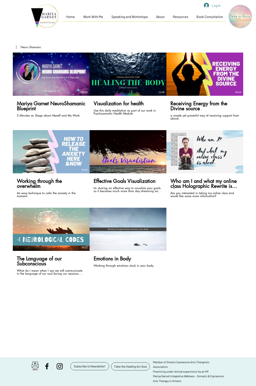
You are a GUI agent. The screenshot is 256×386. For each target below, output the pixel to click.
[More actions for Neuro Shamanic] (28, 47)
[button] (93, 17)
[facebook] (47, 366)
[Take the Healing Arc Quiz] (130, 366)
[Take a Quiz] (240, 16)
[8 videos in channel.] (128, 164)
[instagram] (60, 366)
